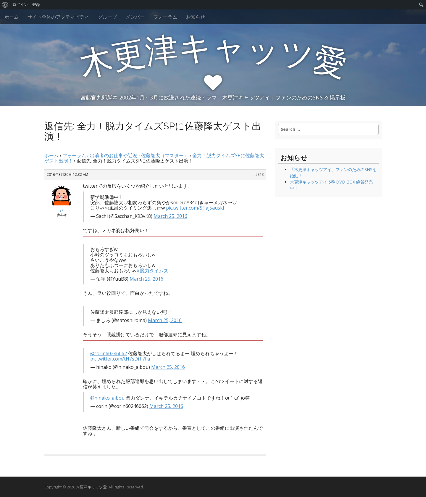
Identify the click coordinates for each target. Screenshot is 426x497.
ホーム (11, 17)
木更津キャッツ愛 (91, 487)
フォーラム (165, 17)
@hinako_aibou (107, 398)
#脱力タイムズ (152, 270)
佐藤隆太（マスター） (164, 155)
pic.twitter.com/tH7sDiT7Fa (120, 359)
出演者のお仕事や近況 (113, 155)
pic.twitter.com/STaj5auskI (195, 208)
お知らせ (195, 17)
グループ (107, 17)
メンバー (135, 17)
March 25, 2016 (170, 216)
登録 (36, 4)
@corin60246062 (108, 353)
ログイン (20, 4)
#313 (259, 174)
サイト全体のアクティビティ (58, 17)
